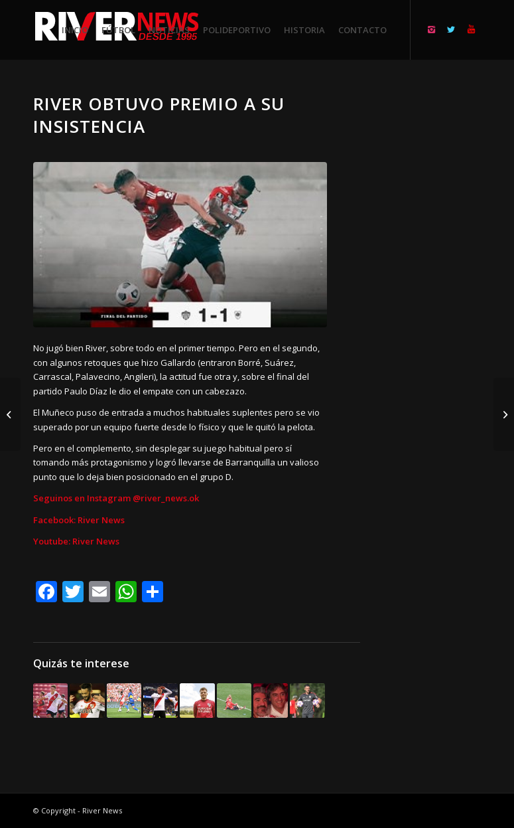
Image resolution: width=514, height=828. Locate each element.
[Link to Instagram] (431, 29)
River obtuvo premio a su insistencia (159, 115)
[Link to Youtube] (471, 29)
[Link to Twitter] (451, 29)
